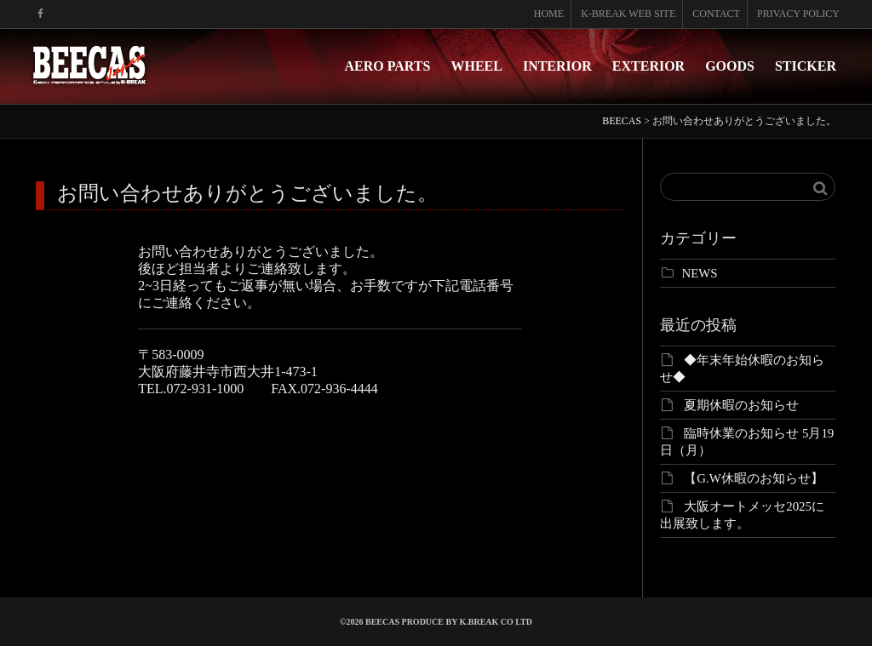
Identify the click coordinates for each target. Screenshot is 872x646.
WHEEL (476, 66)
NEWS (700, 273)
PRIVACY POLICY (798, 14)
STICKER (805, 66)
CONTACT (716, 14)
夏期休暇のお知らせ (741, 405)
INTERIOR (557, 66)
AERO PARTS (388, 66)
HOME (549, 14)
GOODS (729, 66)
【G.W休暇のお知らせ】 (753, 478)
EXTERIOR (648, 66)
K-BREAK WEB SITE (628, 14)
